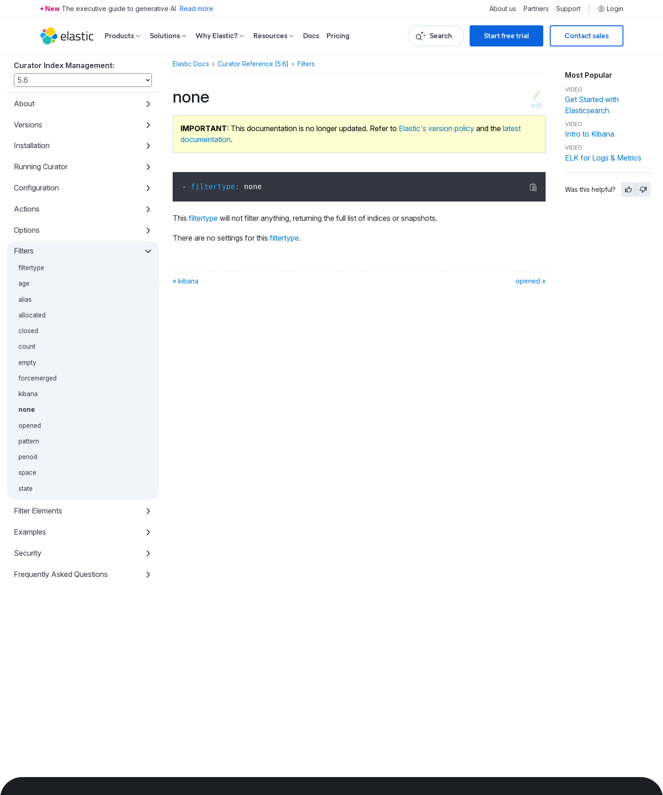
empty (27, 362)
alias (25, 299)
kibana (28, 394)
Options (27, 230)
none (26, 409)
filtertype (31, 267)
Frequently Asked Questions (61, 574)
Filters (24, 250)
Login (610, 8)
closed (28, 330)
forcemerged (37, 378)
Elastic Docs (191, 64)
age (23, 283)
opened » (531, 281)
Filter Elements (38, 510)
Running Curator (41, 166)
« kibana (185, 281)
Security (27, 553)
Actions (27, 208)
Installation (32, 145)
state (25, 488)
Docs (311, 35)
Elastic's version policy (436, 128)
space (27, 472)
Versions (28, 124)
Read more (196, 8)
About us (502, 9)
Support (568, 9)
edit (536, 105)
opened (29, 425)
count (26, 346)
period (27, 457)
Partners (536, 9)
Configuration (36, 187)
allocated (32, 315)
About (24, 103)
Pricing (337, 35)
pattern (28, 441)
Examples (30, 531)
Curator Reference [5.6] (253, 64)
